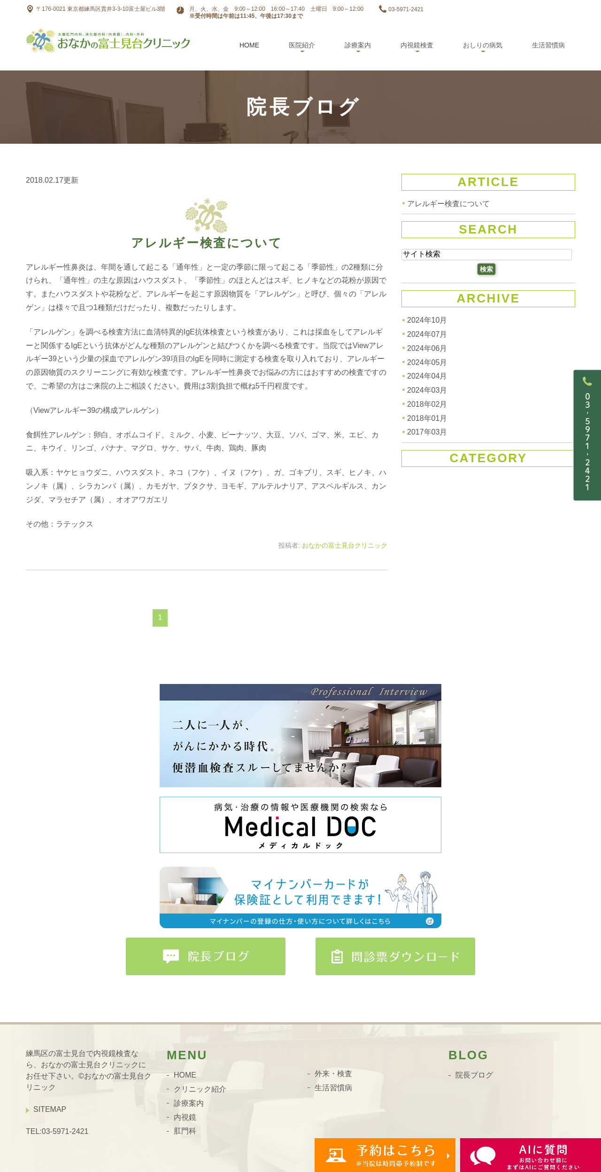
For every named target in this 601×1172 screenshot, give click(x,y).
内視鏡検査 (417, 45)
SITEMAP (49, 1109)
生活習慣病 (548, 45)
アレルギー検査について (207, 243)
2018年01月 (427, 418)
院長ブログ (474, 1075)
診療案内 (358, 45)
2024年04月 (427, 376)
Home (249, 45)
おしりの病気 (482, 45)
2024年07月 (427, 334)
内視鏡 (185, 1117)
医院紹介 (302, 45)
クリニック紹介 (200, 1089)
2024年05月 (427, 362)
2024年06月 (427, 348)
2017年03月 (427, 432)
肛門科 (185, 1131)
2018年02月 (427, 404)
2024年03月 (427, 390)
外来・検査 (333, 1074)
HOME (185, 1075)
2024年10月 (427, 320)
